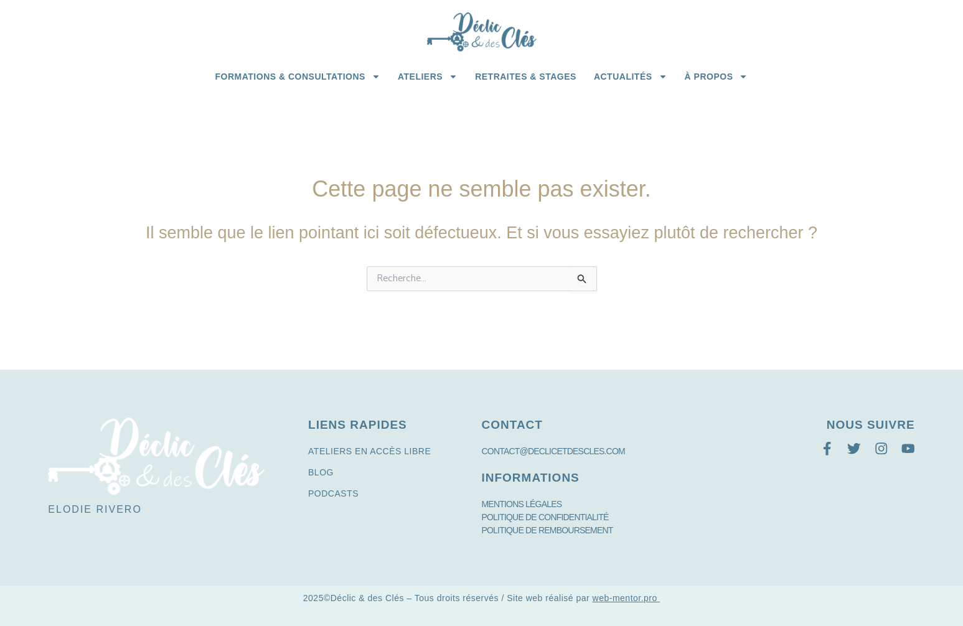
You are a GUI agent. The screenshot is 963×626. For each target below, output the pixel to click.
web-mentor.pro (625, 598)
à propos (716, 76)
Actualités (630, 76)
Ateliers (428, 76)
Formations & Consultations (297, 76)
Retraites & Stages (525, 77)
